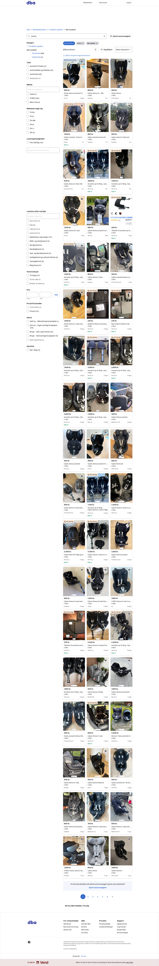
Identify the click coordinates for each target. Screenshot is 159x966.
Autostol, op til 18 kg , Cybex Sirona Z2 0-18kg (121, 370)
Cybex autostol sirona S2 (98, 137)
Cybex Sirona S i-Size (98, 277)
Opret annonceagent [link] (98, 887)
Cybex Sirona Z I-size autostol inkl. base (74, 324)
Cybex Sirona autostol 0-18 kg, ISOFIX (74, 93)
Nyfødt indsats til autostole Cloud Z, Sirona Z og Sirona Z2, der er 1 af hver (98, 324)
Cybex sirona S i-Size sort (121, 137)
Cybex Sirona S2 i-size (74, 231)
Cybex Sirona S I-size (98, 736)
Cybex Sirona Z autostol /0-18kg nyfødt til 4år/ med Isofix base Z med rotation (98, 645)
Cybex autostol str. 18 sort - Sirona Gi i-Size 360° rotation (121, 783)
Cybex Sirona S (121, 871)
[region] (74, 73)
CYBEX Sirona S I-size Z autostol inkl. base (121, 601)
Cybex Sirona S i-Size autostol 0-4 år (98, 827)
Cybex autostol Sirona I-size (121, 277)
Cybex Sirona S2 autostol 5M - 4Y (74, 827)
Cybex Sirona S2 (121, 464)
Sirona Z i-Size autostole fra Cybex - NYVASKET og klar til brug (121, 736)
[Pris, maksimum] (45, 294)
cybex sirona (98, 871)
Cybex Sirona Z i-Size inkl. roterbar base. (121, 827)
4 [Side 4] (97, 896)
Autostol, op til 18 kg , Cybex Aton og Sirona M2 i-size (121, 645)
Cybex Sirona (121, 93)
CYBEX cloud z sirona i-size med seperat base (74, 871)
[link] (35, 46)
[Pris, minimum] (32, 294)
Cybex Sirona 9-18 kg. (98, 692)
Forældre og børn (56, 29)
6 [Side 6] (107, 896)
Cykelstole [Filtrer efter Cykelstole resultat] (37, 57)
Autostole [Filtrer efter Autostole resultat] (38, 53)
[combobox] (67, 36)
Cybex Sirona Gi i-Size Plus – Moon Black (98, 601)
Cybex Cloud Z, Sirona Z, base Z (121, 508)
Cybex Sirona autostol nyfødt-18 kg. (98, 231)
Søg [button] (56, 294)
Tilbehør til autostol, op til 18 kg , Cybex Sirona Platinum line (121, 231)
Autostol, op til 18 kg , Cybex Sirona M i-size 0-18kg (98, 370)
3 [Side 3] (92, 896)
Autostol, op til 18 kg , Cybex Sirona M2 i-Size (98, 417)
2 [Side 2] (87, 896)
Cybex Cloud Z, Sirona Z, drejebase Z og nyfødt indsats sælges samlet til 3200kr (98, 555)
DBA (28, 29)
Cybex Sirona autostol (121, 417)
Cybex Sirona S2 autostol (121, 692)
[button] (120, 36)
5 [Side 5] (102, 896)
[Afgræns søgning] (43, 89)
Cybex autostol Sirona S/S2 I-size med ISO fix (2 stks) (74, 736)
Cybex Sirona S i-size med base (74, 508)
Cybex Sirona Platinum (98, 783)
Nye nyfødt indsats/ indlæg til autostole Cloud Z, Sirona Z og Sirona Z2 (121, 324)
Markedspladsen (39, 29)
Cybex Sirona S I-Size (74, 783)
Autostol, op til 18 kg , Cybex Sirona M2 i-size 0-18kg (74, 277)
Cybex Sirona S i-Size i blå (74, 184)
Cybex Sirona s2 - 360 (98, 93)
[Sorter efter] (123, 49)
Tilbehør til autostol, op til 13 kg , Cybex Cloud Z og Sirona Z (74, 645)
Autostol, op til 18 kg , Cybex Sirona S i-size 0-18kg (121, 184)
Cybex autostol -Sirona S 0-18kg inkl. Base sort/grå (74, 137)
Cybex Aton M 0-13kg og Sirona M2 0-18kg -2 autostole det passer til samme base (74, 555)
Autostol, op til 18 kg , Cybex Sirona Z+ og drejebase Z (74, 417)
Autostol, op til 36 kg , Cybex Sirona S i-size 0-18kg (98, 184)
